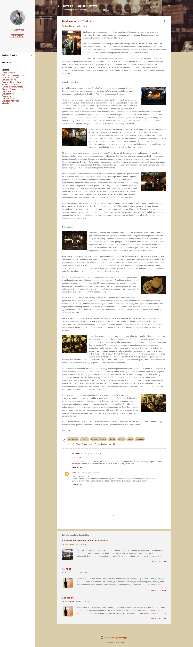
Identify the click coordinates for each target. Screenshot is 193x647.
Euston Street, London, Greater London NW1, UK (95, 452)
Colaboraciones (113, 17)
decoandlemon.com (80, 465)
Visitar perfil (17, 36)
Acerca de (84, 17)
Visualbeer (6, 103)
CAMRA (112, 447)
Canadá (127, 67)
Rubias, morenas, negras (12, 87)
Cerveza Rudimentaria (11, 82)
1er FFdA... (67, 577)
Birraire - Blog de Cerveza (80, 6)
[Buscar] (169, 5)
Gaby (74, 481)
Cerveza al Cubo (9, 98)
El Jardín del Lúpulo (10, 77)
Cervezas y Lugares (10, 101)
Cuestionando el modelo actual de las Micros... (86, 548)
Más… (156, 17)
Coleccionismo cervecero (13, 75)
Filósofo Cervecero (10, 84)
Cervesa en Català (9, 80)
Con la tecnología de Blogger (114, 638)
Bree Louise (73, 447)
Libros (97, 17)
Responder (77, 476)
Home (72, 17)
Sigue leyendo (158, 570)
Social (130, 17)
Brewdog (84, 447)
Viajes (130, 447)
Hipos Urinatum (8, 73)
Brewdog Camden (98, 447)
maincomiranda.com (80, 484)
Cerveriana (6, 91)
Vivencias (140, 447)
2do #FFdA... (68, 606)
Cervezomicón (8, 94)
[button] (164, 29)
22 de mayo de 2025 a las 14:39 (88, 481)
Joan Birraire (17, 30)
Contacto (143, 17)
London (121, 447)
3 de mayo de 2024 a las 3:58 (91, 462)
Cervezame (7, 96)
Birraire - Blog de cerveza (13, 89)
